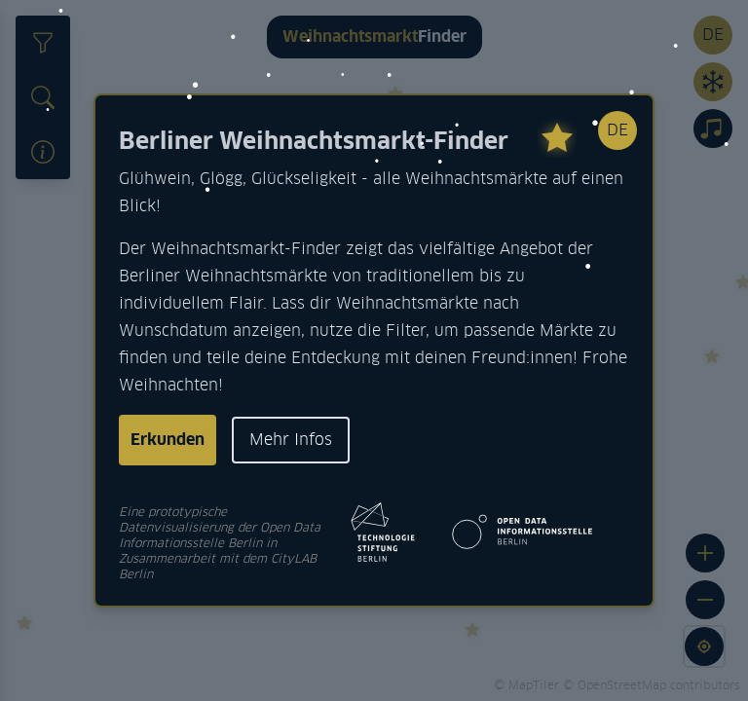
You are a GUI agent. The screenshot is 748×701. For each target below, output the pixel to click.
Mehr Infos (290, 439)
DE (617, 130)
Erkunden (168, 440)
